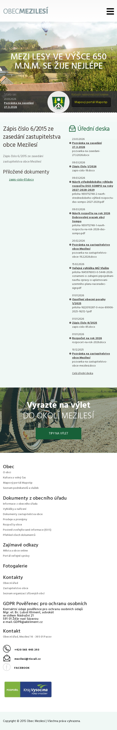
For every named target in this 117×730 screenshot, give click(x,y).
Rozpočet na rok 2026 (87, 338)
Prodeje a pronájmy (15, 519)
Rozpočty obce (12, 524)
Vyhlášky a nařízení (14, 509)
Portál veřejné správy (16, 556)
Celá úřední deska (82, 373)
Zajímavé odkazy (20, 545)
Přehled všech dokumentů (19, 535)
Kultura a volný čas (14, 477)
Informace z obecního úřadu (20, 504)
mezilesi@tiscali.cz (22, 659)
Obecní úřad (10, 583)
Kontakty (13, 577)
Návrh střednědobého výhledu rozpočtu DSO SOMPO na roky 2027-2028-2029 (92, 186)
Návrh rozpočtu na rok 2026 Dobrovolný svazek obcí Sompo (91, 217)
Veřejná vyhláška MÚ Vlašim (90, 268)
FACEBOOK (16, 668)
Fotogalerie (15, 566)
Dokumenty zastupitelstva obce (23, 514)
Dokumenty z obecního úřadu (35, 498)
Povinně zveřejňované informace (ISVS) (27, 530)
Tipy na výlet (58, 433)
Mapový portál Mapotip (91, 102)
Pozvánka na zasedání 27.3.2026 (19, 105)
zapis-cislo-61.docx (21, 179)
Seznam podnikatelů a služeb (21, 488)
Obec (8, 467)
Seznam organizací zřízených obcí (23, 593)
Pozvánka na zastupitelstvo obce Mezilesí (91, 247)
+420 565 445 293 (21, 650)
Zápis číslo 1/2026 (84, 166)
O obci (7, 472)
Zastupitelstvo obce (15, 588)
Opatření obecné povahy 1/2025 (88, 301)
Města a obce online (15, 550)
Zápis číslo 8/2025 (84, 323)
